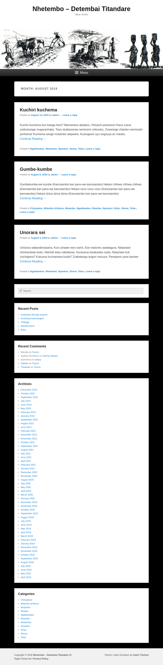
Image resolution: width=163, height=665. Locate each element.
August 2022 (27, 423)
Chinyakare (36, 208)
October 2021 (28, 442)
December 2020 (29, 472)
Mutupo (24, 611)
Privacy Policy (40, 658)
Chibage (25, 322)
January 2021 (28, 468)
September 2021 (29, 446)
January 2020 (28, 498)
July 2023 (26, 401)
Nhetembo (51, 148)
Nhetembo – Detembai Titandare (81, 8)
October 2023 (28, 393)
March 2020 (27, 494)
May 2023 (26, 408)
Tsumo (35, 352)
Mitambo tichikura (54, 208)
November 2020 (29, 476)
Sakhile (24, 363)
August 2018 (27, 562)
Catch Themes (141, 655)
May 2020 (26, 487)
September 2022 (29, 419)
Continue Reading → (33, 138)
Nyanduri (63, 148)
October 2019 (28, 509)
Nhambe (96, 208)
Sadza (37, 359)
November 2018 (29, 551)
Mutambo (70, 208)
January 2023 (28, 416)
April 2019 (26, 532)
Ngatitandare (37, 148)
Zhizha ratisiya (49, 356)
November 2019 (29, 506)
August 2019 (27, 517)
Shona (73, 148)
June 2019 (26, 524)
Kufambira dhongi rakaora (34, 314)
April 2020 (26, 491)
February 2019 (28, 539)
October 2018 (28, 554)
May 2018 (26, 573)
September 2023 (29, 397)
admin (55, 115)
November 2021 (29, 438)
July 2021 (26, 453)
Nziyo (117, 208)
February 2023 (28, 412)
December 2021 (29, 434)
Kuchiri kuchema (38, 109)
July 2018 (26, 566)
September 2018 (29, 558)
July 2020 (26, 483)
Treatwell (25, 367)
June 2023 (26, 404)
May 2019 (26, 528)
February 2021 (28, 464)
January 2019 (28, 543)
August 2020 (27, 479)
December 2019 (29, 502)
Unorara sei (32, 232)
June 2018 (26, 569)
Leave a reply (70, 115)
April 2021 (26, 461)
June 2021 (26, 457)
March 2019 (27, 536)
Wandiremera (28, 326)
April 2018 (26, 577)
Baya (23, 329)
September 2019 (29, 513)
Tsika (81, 148)
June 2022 (26, 427)
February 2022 (28, 431)
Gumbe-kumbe (36, 169)
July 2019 (26, 521)
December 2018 (29, 547)
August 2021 (27, 449)
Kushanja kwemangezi (32, 318)
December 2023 (29, 389)
